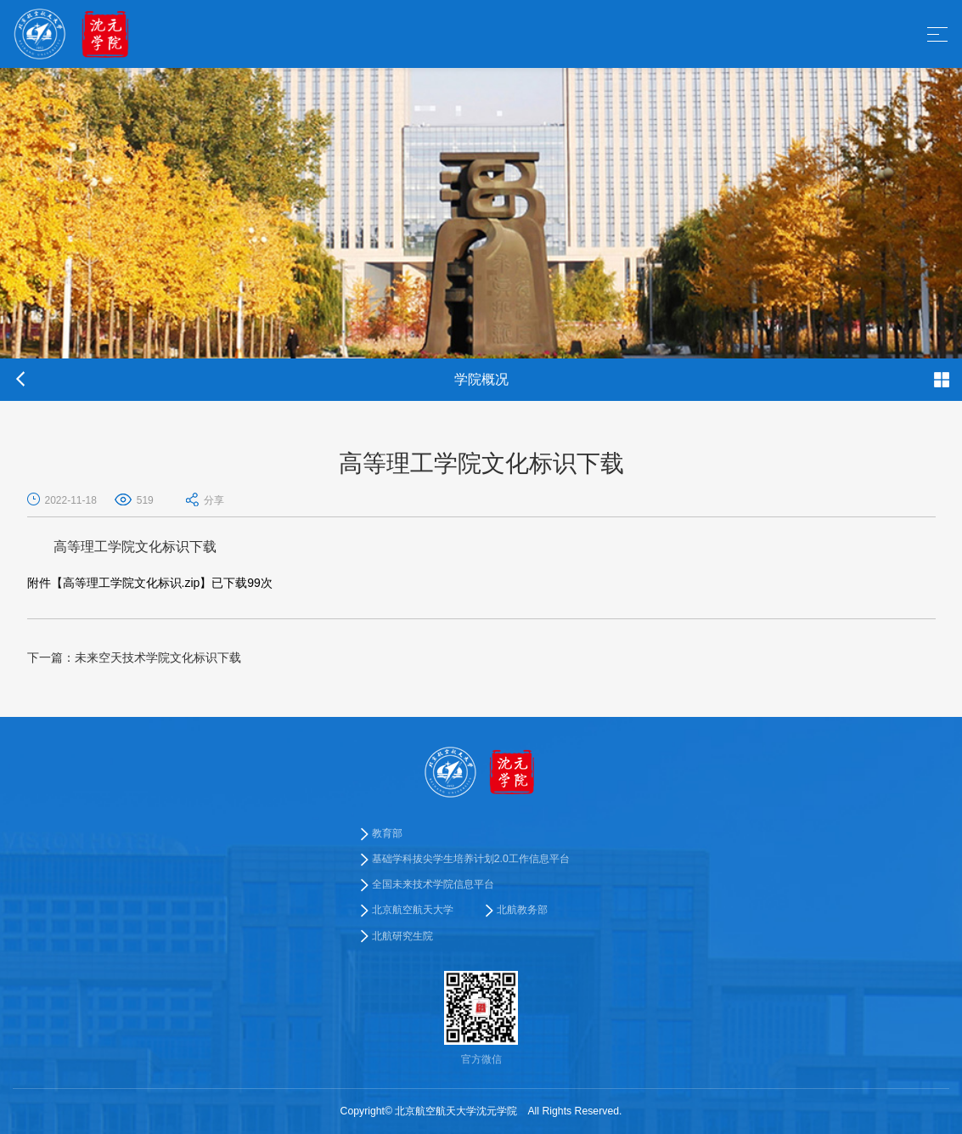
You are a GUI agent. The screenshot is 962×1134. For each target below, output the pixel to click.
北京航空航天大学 (412, 910)
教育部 (387, 833)
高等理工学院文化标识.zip (131, 583)
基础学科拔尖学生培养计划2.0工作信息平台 (471, 859)
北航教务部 (522, 910)
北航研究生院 (402, 936)
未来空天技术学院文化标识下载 (134, 657)
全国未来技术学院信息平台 (433, 884)
